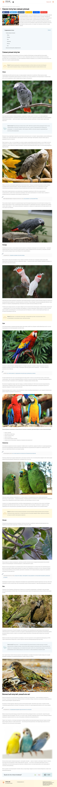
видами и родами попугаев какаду (17, 255)
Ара (8, 39)
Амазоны (9, 41)
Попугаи (14, 6)
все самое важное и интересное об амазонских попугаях (24, 453)
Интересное (18, 6)
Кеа (8, 45)
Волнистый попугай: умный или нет (13, 47)
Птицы (11, 6)
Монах (8, 43)
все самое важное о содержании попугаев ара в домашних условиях (21, 373)
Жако (8, 35)
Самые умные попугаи (10, 32)
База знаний (7, 6)
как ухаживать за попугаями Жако (31, 198)
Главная (3, 6)
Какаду (8, 37)
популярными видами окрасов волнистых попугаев (20, 709)
